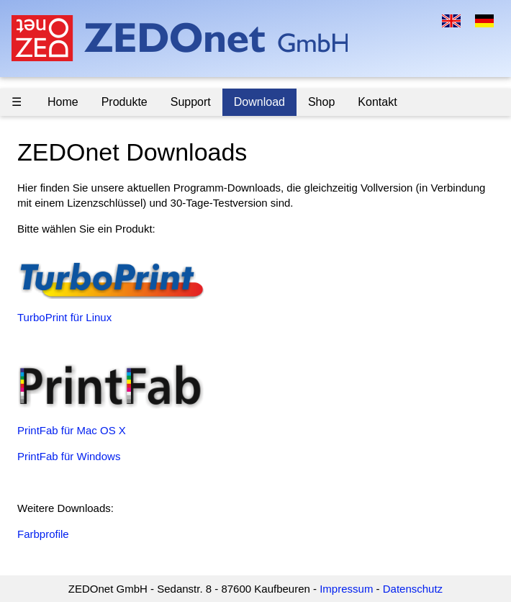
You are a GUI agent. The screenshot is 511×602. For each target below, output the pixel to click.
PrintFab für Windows (68, 456)
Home (63, 102)
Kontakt (377, 102)
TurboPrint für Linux (64, 317)
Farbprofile (43, 534)
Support (191, 102)
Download (259, 102)
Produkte (124, 102)
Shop (321, 102)
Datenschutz (413, 589)
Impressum (346, 589)
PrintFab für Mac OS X (71, 430)
